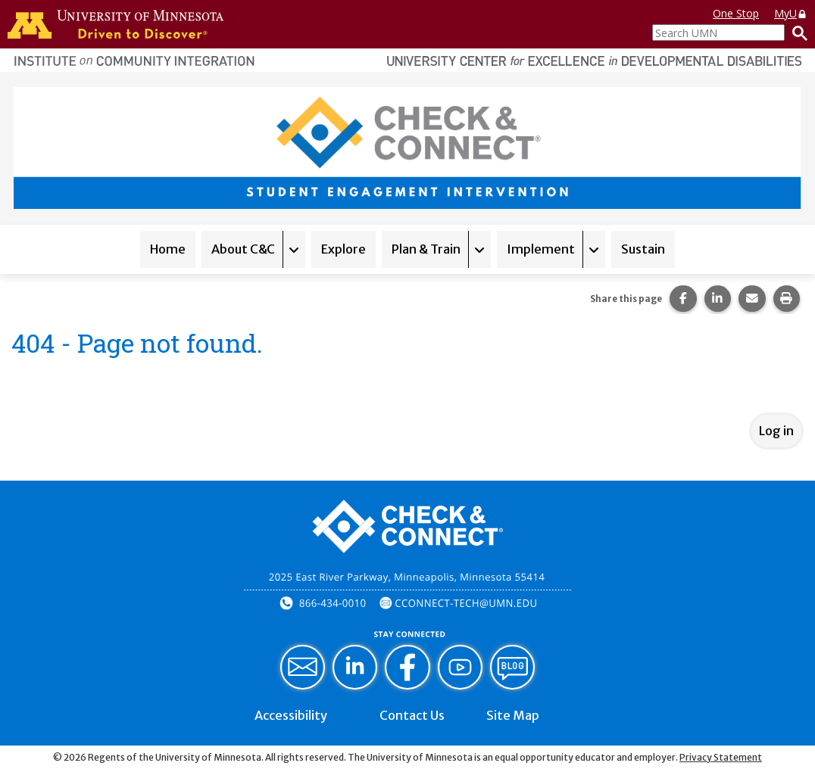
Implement (541, 249)
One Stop (736, 13)
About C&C (243, 249)
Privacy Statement (720, 757)
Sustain (643, 249)
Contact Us (412, 715)
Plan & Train (426, 249)
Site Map (512, 715)
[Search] (796, 32)
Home (168, 249)
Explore (343, 249)
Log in (776, 430)
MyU (790, 13)
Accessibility (290, 715)
